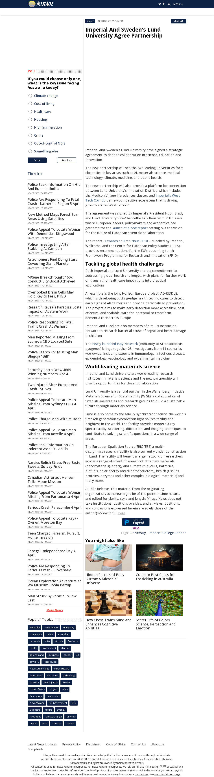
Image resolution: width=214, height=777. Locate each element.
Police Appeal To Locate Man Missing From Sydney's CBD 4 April (52, 403)
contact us (136, 774)
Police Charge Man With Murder (54, 419)
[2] (160, 766)
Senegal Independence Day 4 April (51, 553)
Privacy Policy (77, 744)
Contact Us (151, 744)
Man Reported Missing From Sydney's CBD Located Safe (51, 339)
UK (77, 654)
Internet (57, 723)
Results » (67, 160)
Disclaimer (101, 744)
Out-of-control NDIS (49, 143)
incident (70, 723)
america (71, 716)
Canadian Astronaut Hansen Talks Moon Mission (51, 479)
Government (51, 627)
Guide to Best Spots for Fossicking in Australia (155, 576)
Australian (63, 634)
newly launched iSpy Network (115, 344)
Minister (65, 648)
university (138, 533)
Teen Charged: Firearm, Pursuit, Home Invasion (54, 535)
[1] (158, 766)
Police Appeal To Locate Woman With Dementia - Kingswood (54, 231)
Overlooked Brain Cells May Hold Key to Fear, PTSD (51, 294)
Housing (40, 119)
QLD (74, 702)
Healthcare (42, 111)
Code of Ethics (126, 744)
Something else (46, 151)
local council (50, 661)
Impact (33, 723)
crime (65, 689)
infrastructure (61, 668)
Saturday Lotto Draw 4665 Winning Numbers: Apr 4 (49, 371)
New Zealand (37, 702)
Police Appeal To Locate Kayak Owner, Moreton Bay (53, 520)
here (121, 513)
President (35, 716)
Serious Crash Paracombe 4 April (55, 507)
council (67, 654)
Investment (36, 675)
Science (90, 21)
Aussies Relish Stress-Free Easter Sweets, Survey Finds (55, 464)
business (54, 654)
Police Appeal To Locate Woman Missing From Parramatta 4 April (55, 494)
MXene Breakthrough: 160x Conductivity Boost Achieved (51, 279)
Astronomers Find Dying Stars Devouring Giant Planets (52, 261)
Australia (35, 627)
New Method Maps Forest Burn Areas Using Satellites (53, 216)
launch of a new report (130, 228)
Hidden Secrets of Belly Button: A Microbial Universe (104, 578)
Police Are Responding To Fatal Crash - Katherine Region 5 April (54, 201)
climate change (53, 716)
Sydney (61, 709)
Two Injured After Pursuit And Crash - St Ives (52, 386)
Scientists (35, 709)
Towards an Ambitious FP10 (126, 241)
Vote (37, 160)
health (33, 648)
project (53, 689)
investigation (51, 682)
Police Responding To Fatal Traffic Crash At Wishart (50, 324)
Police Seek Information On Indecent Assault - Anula (51, 447)
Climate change (46, 95)
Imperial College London (167, 533)
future (48, 709)
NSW (47, 641)
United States (37, 689)
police (50, 634)
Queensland (37, 654)
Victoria (59, 641)
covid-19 (34, 661)
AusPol (66, 682)
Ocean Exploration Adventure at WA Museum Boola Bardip (54, 583)
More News (55, 610)
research (35, 641)
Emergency (36, 696)
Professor (73, 641)
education (52, 675)
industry (34, 682)
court (45, 723)
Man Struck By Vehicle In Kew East (52, 598)
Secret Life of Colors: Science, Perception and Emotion (156, 624)
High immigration (48, 127)
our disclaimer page (160, 774)
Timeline (35, 173)
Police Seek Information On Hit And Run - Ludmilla (54, 186)
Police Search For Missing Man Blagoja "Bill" (53, 354)
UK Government (58, 702)
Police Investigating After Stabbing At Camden (49, 246)
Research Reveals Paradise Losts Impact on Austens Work (54, 309)
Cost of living (44, 103)
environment (49, 648)
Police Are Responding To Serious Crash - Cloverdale (49, 568)
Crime (38, 135)
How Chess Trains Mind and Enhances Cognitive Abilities (108, 624)
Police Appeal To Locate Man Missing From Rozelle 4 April (52, 432)
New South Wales (39, 668)
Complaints (36, 749)
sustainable (53, 696)
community (36, 634)
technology (69, 675)
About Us (172, 744)
